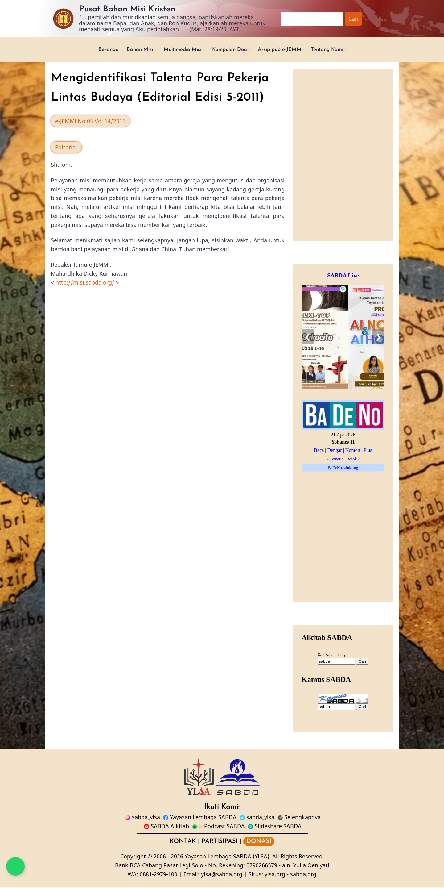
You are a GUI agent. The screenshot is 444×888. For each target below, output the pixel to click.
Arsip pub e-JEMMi (285, 50)
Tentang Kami (336, 50)
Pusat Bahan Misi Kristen (127, 9)
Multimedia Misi (178, 50)
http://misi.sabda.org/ (85, 283)
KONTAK (183, 842)
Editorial (66, 148)
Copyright (133, 857)
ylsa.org (275, 874)
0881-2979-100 (158, 874)
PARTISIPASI (220, 842)
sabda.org (303, 874)
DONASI (258, 842)
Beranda (98, 50)
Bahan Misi (131, 50)
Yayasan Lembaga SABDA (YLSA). (228, 857)
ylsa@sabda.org (221, 874)
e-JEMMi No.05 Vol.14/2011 (90, 121)
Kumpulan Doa (230, 50)
